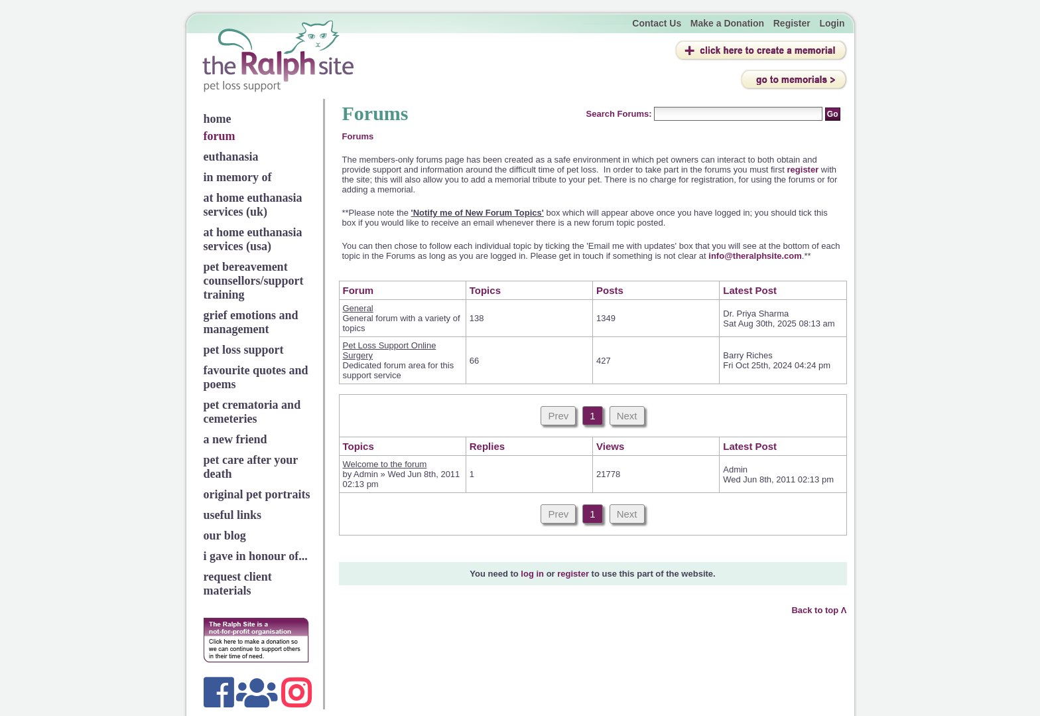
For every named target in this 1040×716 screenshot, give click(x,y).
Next (627, 415)
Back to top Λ (818, 610)
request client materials (238, 583)
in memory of (238, 177)
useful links (233, 515)
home (217, 118)
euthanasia (231, 156)
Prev (558, 415)
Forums (358, 136)
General (358, 308)
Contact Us (656, 23)
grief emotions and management (251, 322)
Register (792, 23)
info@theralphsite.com (755, 256)
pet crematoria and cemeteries (252, 411)
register (804, 170)
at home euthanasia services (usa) (253, 239)
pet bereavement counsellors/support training (254, 280)
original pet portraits (257, 494)
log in (532, 574)
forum (219, 136)
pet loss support (244, 349)
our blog (225, 535)
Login (831, 23)
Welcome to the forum (385, 464)
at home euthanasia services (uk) (253, 204)
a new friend (235, 439)
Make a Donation (727, 23)
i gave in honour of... (256, 556)
